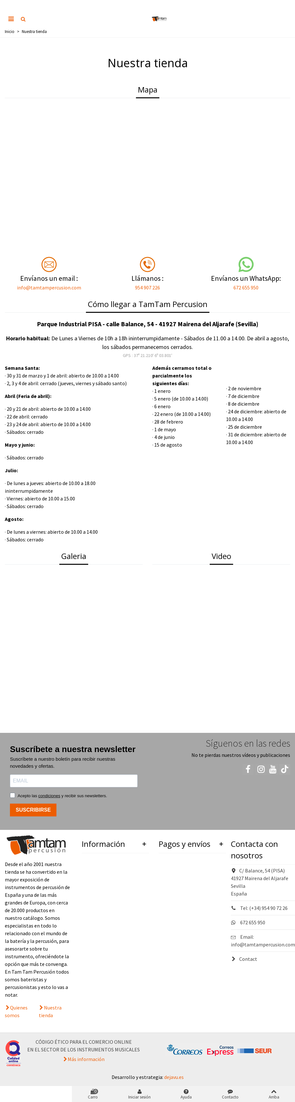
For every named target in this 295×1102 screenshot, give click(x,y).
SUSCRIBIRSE (33, 810)
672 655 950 (245, 287)
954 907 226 (147, 287)
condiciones (49, 795)
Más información (86, 1059)
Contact (244, 959)
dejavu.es (174, 1077)
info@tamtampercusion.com (49, 287)
